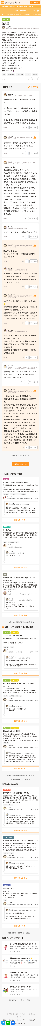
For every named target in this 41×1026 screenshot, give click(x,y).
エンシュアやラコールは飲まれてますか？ (20, 232)
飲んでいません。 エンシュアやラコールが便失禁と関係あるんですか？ (19, 254)
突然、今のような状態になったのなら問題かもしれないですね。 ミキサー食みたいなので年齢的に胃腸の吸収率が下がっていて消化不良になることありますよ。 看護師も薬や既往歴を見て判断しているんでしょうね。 (20, 344)
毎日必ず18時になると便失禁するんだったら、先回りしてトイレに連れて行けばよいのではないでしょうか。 (19, 374)
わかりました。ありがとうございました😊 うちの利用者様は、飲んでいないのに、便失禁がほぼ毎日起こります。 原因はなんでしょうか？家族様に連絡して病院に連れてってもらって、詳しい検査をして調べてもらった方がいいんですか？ (20, 310)
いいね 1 (33, 382)
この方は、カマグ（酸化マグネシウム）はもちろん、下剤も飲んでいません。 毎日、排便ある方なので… (19, 145)
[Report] (28, 79)
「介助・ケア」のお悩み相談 (23, 14)
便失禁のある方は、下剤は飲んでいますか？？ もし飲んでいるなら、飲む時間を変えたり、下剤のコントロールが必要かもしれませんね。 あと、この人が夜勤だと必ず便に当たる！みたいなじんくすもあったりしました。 (20, 111)
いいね (35, 79)
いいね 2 (33, 218)
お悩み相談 (10, 14)
